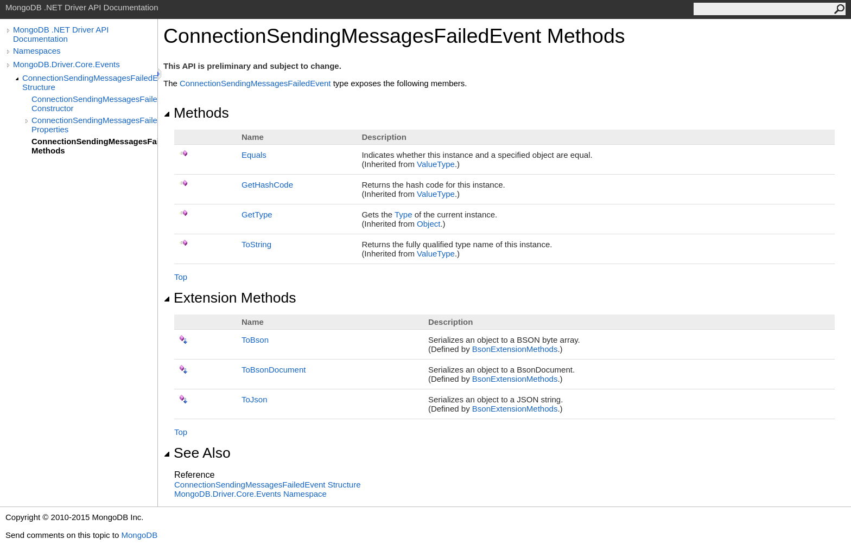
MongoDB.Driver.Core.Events (66, 64)
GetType (257, 214)
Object (428, 223)
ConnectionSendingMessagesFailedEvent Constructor (94, 103)
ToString (256, 244)
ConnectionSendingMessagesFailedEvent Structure (89, 82)
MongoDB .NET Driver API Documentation (61, 34)
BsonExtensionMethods (515, 349)
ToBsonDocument (274, 369)
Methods (196, 113)
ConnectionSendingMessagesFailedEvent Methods (94, 146)
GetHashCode (267, 184)
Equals (254, 154)
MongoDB (139, 535)
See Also (197, 453)
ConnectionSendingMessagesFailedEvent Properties (94, 125)
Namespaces (37, 50)
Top (180, 276)
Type (403, 214)
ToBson (255, 339)
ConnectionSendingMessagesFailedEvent (255, 83)
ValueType (436, 164)
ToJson (255, 399)
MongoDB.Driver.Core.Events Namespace (250, 493)
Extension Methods (229, 298)
